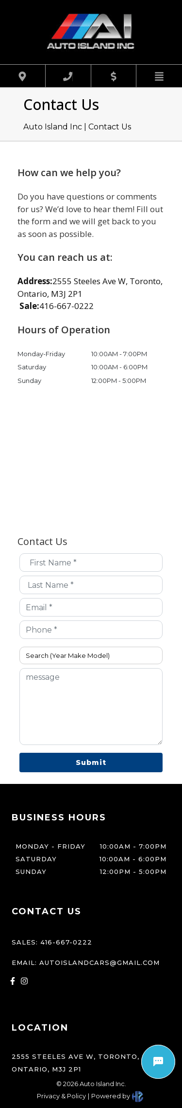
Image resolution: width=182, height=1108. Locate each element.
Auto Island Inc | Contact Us (77, 126)
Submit (91, 762)
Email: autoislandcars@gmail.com (86, 962)
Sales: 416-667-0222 (52, 942)
